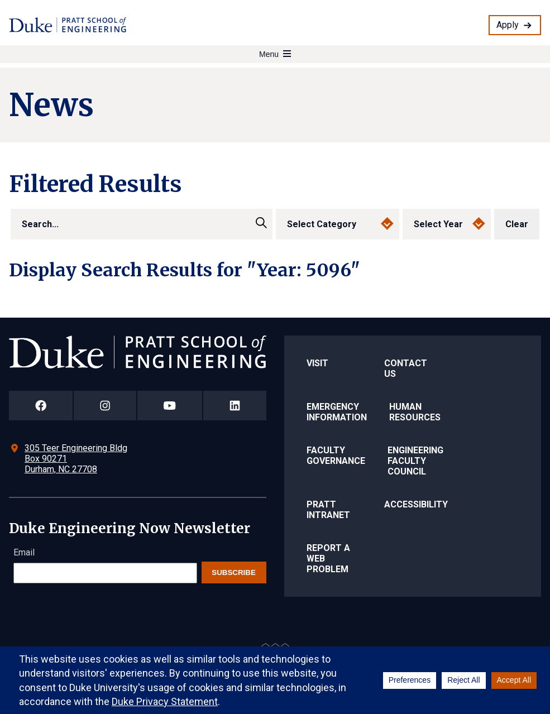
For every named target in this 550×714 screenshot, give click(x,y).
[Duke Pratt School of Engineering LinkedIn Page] (234, 405)
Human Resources (415, 412)
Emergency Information (337, 412)
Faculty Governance (336, 455)
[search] (141, 224)
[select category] (337, 224)
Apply (507, 25)
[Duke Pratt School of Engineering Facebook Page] (41, 405)
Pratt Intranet (328, 509)
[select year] (447, 224)
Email (24, 552)
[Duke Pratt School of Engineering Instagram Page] (105, 405)
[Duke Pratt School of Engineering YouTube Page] (169, 405)
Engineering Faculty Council (415, 461)
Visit (317, 363)
